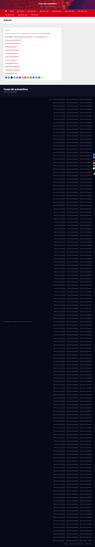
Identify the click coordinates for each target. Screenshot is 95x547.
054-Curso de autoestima (59, 159)
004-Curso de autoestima (72, 102)
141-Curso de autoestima (59, 255)
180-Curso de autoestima (60, 298)
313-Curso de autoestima (72, 444)
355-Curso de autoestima (72, 490)
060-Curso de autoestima (59, 165)
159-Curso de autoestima (60, 275)
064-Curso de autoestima (72, 169)
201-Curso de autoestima (59, 321)
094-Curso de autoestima (72, 202)
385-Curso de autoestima (72, 524)
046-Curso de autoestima (72, 149)
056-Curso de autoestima (85, 159)
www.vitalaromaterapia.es (12, 70)
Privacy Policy (88, 543)
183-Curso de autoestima (59, 301)
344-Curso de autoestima (85, 477)
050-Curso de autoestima (85, 152)
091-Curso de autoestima (72, 198)
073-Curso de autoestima (72, 179)
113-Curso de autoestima (85, 222)
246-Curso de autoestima (59, 371)
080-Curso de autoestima (85, 185)
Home (50, 99)
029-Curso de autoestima (85, 129)
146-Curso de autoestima (85, 258)
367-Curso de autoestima (72, 504)
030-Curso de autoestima (59, 132)
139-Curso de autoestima (72, 252)
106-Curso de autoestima (72, 215)
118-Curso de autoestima (73, 228)
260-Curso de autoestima (85, 384)
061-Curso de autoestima (72, 165)
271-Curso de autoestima (72, 397)
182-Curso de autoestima (85, 298)
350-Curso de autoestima (85, 484)
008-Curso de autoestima (85, 106)
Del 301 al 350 (9, 15)
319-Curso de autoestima (72, 451)
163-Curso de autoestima (72, 278)
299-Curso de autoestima (85, 427)
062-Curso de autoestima (85, 165)
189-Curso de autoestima (60, 308)
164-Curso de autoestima (85, 278)
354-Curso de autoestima (59, 490)
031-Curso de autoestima (72, 132)
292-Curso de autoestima (72, 421)
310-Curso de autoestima (73, 441)
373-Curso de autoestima (72, 510)
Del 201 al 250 (69, 11)
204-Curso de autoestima (59, 325)
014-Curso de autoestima (85, 112)
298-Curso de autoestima (72, 427)
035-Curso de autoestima (85, 135)
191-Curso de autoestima (85, 308)
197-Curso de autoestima (85, 315)
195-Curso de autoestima (59, 315)
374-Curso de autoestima (85, 510)
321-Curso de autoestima (59, 454)
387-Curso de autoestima (59, 527)
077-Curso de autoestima (85, 182)
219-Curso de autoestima (59, 341)
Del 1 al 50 (20, 11)
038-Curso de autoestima (85, 139)
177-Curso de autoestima (59, 295)
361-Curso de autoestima (72, 497)
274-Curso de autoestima (72, 401)
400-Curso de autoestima (72, 540)
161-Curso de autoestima (85, 275)
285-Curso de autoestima (59, 414)
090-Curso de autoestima (59, 198)
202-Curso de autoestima (72, 321)
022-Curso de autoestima (72, 122)
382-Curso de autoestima (72, 520)
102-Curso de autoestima (59, 212)
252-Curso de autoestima (59, 378)
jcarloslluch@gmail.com (41, 37)
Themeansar (29, 321)
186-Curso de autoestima (59, 305)
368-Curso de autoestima (85, 504)
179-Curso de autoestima (85, 295)
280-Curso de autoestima (72, 407)
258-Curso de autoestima (59, 384)
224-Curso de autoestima (85, 344)
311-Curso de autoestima (85, 441)
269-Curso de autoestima (85, 394)
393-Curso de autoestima (59, 534)
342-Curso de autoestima (59, 477)
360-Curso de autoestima (59, 497)
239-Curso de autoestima (85, 361)
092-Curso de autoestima (85, 198)
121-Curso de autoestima (72, 232)
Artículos (34, 15)
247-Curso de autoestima (72, 371)
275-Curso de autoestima (85, 401)
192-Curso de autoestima (59, 311)
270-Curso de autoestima (59, 397)
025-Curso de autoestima (72, 125)
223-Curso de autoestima (72, 344)
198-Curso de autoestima (59, 318)
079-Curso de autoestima (72, 185)
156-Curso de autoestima (59, 271)
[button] (6, 77)
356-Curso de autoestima (85, 490)
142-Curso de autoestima (72, 255)
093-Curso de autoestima (59, 202)
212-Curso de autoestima (85, 331)
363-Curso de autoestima (59, 500)
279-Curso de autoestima (59, 407)
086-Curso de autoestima (85, 192)
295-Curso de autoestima (72, 424)
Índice (12, 11)
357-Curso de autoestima (59, 494)
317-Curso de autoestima (85, 447)
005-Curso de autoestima (85, 102)
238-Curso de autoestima (72, 361)
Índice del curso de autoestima (77, 543)
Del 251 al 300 (82, 11)
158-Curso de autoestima (85, 271)
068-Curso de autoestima (85, 172)
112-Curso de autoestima (73, 222)
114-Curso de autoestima (60, 225)
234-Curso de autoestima (59, 358)
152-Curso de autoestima (85, 265)
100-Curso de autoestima (73, 208)
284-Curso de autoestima (85, 411)
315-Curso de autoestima (60, 447)
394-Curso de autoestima (72, 534)
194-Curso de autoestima (85, 311)
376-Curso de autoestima (72, 514)
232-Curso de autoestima (72, 354)
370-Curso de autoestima (73, 507)
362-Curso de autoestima (85, 497)
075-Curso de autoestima (59, 182)
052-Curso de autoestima (72, 155)
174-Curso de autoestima (59, 291)
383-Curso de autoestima (85, 520)
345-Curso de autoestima (59, 480)
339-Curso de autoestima (59, 474)
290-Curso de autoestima (85, 417)
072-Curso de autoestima (59, 179)
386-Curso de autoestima (85, 524)
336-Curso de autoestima (59, 470)
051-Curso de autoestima (59, 155)
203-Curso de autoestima (85, 321)
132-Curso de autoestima (59, 245)
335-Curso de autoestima (85, 467)
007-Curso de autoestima (72, 106)
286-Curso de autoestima (72, 414)
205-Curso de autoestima (72, 325)
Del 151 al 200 (56, 11)
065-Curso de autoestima (85, 169)
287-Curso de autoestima (85, 414)
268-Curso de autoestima (72, 394)
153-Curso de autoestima (59, 268)
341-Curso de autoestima (85, 474)
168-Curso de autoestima (59, 285)
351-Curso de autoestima (59, 487)
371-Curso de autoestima (85, 507)
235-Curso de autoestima (72, 358)
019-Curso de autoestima (72, 119)
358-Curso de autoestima (72, 494)
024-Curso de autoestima (59, 125)
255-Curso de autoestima (59, 381)
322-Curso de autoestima (72, 454)
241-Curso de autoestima (72, 364)
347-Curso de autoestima (85, 480)
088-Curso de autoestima (72, 195)
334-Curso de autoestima (72, 467)
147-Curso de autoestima (59, 261)
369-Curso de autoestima (59, 507)
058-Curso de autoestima (72, 162)
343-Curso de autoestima (72, 477)
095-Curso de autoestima (85, 202)
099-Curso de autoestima (60, 208)
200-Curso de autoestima (85, 318)
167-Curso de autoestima (85, 281)
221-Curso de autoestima (85, 341)
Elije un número (82, 540)
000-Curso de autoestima (59, 99)
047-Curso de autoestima (85, 149)
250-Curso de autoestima (72, 374)
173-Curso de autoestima (85, 288)
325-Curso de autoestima (72, 457)
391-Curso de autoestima (72, 530)
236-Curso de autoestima (85, 358)
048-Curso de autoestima (59, 152)
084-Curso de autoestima (59, 192)
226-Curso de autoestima (72, 348)
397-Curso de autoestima (72, 537)
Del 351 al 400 (23, 15)
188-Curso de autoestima (85, 305)
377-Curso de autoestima (85, 514)
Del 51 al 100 (32, 11)
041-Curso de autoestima (85, 142)
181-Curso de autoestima (72, 298)
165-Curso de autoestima (59, 281)
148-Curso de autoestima (72, 261)
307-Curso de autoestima (72, 437)
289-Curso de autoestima (72, 417)
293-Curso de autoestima (85, 421)
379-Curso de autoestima (72, 517)
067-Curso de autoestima (72, 172)
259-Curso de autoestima (72, 384)
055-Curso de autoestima (72, 159)
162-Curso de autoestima (59, 278)
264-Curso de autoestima (59, 391)
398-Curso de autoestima (85, 537)
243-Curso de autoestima (59, 368)
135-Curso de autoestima (60, 248)
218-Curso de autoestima (85, 338)
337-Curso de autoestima (72, 470)
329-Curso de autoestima (85, 461)
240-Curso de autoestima (59, 364)
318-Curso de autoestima (59, 451)
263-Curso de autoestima (85, 388)
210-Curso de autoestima (60, 331)
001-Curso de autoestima (72, 99)
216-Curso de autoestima (59, 338)
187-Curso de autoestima (72, 305)
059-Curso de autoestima (85, 162)
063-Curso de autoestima (59, 169)
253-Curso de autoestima (72, 378)
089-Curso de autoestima (85, 195)
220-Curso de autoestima (72, 341)
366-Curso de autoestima (59, 504)
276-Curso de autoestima (59, 404)
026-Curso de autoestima (85, 125)
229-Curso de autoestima (72, 351)
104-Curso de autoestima (85, 212)
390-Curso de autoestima (59, 530)
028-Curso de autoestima (72, 129)
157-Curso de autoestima (72, 271)
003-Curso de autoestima (59, 102)
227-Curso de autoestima (85, 348)
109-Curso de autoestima (73, 218)
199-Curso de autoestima (72, 318)
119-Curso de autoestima (85, 228)
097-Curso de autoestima (72, 205)
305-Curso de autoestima (85, 434)
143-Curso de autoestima (85, 255)
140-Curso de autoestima (85, 252)
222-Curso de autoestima (59, 344)
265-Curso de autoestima (72, 391)
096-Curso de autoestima (59, 205)
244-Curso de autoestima (72, 368)
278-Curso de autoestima (85, 404)
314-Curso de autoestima (85, 444)
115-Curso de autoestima (73, 225)
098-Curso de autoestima (85, 205)
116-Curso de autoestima (85, 225)
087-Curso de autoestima (59, 195)
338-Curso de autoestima (85, 470)
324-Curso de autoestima (59, 457)
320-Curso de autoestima (85, 451)
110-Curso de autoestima (85, 218)
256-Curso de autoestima (72, 381)
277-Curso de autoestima (72, 404)
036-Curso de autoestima (59, 139)
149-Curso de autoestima (85, 261)
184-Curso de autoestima (72, 301)
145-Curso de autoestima (72, 258)
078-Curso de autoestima (59, 185)
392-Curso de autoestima (85, 530)
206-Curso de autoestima (85, 325)
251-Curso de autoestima (85, 374)
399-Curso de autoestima (58, 540)
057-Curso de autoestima (59, 162)
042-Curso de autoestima (59, 145)
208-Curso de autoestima (72, 328)
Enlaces (89, 540)
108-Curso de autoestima (60, 218)
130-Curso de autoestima (73, 242)
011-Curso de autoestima (85, 109)
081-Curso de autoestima (59, 188)
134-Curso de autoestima (85, 245)
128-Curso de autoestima (85, 238)
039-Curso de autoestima (59, 142)
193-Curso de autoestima (72, 311)
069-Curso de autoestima (59, 175)
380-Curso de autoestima (85, 517)
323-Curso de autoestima (85, 454)
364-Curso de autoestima (72, 500)
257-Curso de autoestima (85, 381)
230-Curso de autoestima (85, 351)
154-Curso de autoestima (72, 268)
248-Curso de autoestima (85, 371)
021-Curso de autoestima (59, 122)
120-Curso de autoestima (60, 232)
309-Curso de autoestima (60, 441)
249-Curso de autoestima (59, 374)
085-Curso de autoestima (72, 192)
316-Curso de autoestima (72, 447)
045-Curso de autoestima (59, 149)
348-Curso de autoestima (59, 484)
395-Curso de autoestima (85, 534)
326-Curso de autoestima (85, 457)
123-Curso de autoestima (59, 235)
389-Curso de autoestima (85, 527)
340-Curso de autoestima (72, 474)
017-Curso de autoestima (85, 115)
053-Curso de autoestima (85, 155)
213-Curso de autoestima (59, 334)
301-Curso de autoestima (72, 431)
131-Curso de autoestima (85, 242)
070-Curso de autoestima (72, 175)
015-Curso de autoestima (59, 115)
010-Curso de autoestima (73, 109)
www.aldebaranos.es (11, 73)
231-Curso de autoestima (59, 354)
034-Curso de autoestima (72, 135)
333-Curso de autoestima (59, 467)
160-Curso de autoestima (73, 275)
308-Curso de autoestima (85, 437)
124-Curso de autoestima (72, 235)
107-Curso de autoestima (85, 215)
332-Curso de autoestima (85, 464)
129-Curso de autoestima (60, 242)
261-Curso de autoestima (59, 388)
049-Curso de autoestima (72, 152)
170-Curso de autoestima (85, 285)
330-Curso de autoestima (59, 464)
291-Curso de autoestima (59, 421)
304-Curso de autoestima (72, 434)
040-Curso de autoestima (72, 142)
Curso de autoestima (47, 3)
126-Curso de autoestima (60, 238)
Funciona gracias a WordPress (11, 321)
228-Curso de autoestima (59, 351)
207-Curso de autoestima (59, 328)
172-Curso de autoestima (72, 288)
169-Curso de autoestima (72, 285)
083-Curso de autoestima (85, 188)
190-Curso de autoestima (73, 308)
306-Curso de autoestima (59, 437)
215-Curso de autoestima (85, 334)
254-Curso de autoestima (85, 378)
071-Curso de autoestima (85, 175)
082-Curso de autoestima (72, 188)
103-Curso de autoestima (72, 212)
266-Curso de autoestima (85, 391)
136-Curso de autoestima (73, 248)
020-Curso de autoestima (85, 119)
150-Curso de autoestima (60, 265)
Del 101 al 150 (44, 11)
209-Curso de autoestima (85, 328)
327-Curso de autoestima (59, 461)
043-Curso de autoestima (72, 145)
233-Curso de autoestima (85, 354)
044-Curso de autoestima (85, 145)
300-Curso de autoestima (59, 431)
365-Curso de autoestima (85, 500)
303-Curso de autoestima (59, 434)
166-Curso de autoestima (72, 281)
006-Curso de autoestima (59, 106)
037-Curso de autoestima (72, 139)
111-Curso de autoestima (60, 222)
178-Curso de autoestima (72, 295)
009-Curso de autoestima (60, 109)
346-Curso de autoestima (72, 480)
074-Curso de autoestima (85, 179)
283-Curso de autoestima (72, 411)
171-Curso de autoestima (60, 288)
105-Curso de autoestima (59, 215)
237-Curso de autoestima (59, 361)
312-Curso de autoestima (59, 444)
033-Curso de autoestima (59, 135)
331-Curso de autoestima (72, 464)
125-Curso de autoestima (85, 235)
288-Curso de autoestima (59, 417)
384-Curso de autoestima (59, 524)
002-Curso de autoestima (85, 99)
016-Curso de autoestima (72, 115)
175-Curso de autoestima (72, 291)
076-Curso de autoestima (72, 182)
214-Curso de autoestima (72, 334)
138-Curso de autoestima (59, 252)
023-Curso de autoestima (85, 122)
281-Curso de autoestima (85, 407)
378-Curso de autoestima (59, 517)
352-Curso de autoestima (72, 487)
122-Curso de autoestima (85, 232)
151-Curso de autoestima (72, 265)
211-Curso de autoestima (72, 331)
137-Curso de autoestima (85, 248)
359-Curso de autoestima (85, 494)
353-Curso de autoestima (85, 487)
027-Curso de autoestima (59, 129)
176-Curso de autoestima (85, 291)
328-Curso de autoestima (72, 461)
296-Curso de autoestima (85, 424)
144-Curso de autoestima (59, 258)
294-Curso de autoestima (59, 424)
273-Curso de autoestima (59, 401)
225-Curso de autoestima (59, 348)
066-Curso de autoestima (59, 172)
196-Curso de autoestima (72, 315)
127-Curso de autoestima (72, 238)
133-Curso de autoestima (72, 245)
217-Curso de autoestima (72, 338)
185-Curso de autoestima (85, 301)
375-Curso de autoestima (59, 514)
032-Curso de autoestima (85, 132)
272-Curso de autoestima (85, 397)
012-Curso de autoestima (59, 112)
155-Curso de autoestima (85, 268)
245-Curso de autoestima (85, 368)
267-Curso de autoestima (59, 394)
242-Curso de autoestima (85, 364)
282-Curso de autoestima (59, 411)
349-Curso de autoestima (72, 484)
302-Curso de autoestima (85, 431)
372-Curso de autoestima (59, 510)
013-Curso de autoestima (72, 112)
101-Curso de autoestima (85, 208)
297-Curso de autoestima (59, 427)
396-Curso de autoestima (59, 537)
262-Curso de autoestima (72, 388)
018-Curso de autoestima (59, 119)
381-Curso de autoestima (59, 520)
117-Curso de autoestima (60, 228)
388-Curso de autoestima (72, 527)
